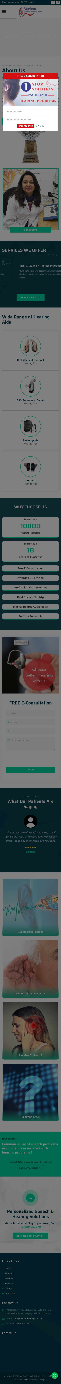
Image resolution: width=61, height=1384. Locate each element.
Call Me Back (25, 125)
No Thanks (39, 126)
